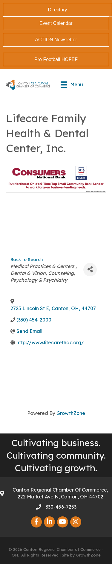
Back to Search (26, 259)
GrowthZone (70, 413)
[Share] (90, 269)
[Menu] (72, 84)
